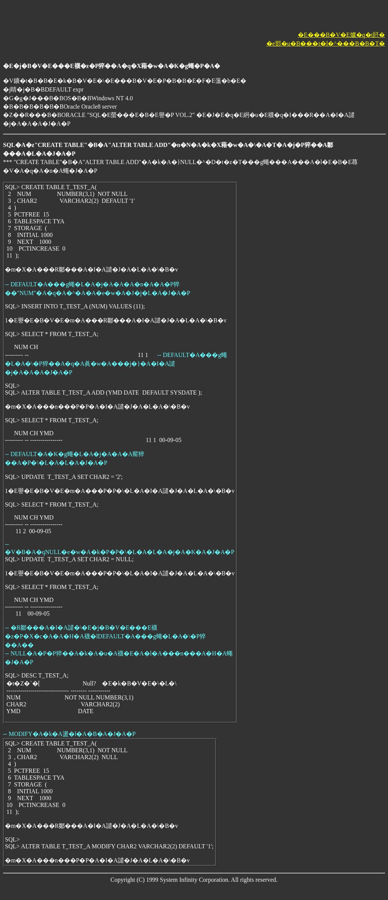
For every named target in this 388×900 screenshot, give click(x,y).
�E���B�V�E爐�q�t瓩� (341, 35)
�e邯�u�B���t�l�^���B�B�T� (325, 43)
